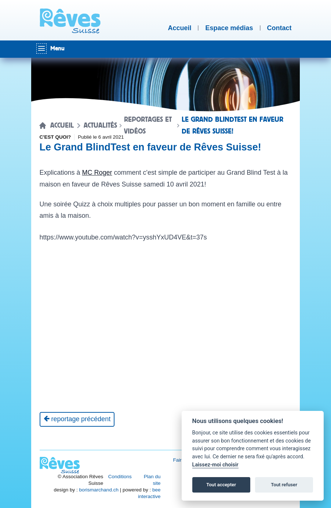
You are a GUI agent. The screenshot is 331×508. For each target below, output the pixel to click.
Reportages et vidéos (148, 125)
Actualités (100, 125)
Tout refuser (284, 484)
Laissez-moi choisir (215, 465)
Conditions (120, 476)
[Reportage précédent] (77, 419)
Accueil (62, 125)
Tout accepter (221, 484)
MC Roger (97, 172)
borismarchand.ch (99, 490)
